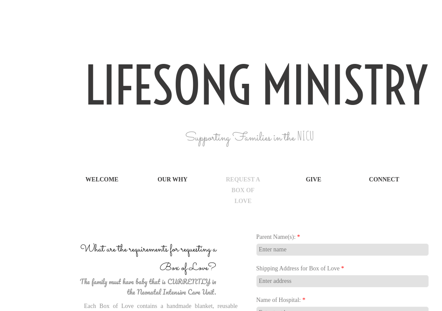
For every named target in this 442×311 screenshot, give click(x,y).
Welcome (101, 179)
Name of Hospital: (281, 300)
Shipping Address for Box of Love (300, 268)
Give (313, 179)
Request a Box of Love (243, 190)
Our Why (172, 179)
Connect (384, 179)
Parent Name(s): (278, 237)
